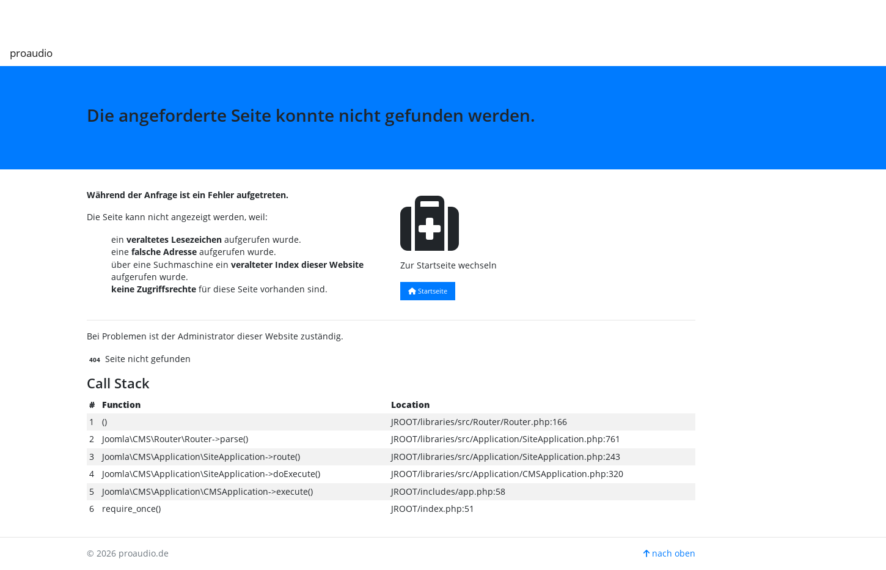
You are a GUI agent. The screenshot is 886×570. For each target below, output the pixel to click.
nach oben (669, 553)
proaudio (31, 53)
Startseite (427, 290)
